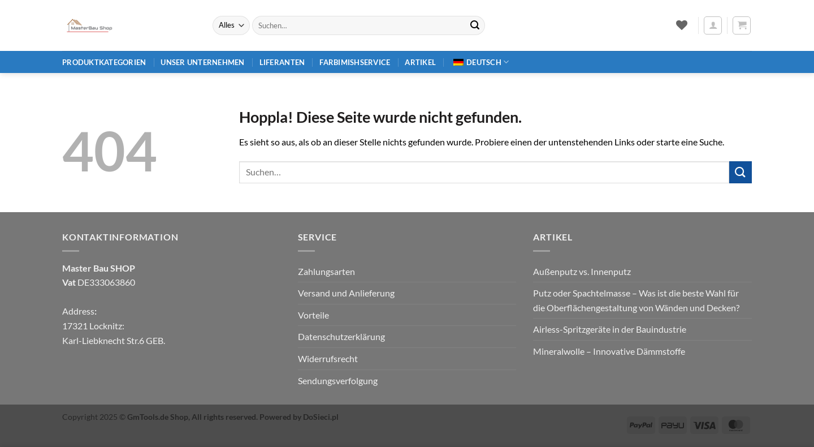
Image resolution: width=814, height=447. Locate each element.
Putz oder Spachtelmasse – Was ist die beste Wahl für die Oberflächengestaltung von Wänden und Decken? (636, 300)
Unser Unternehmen (202, 62)
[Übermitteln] (474, 25)
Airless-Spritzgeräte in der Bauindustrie (609, 329)
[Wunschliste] (681, 25)
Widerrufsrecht (328, 358)
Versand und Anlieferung (346, 292)
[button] (713, 25)
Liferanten (282, 62)
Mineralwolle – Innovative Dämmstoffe (609, 351)
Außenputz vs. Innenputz (582, 271)
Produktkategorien (104, 62)
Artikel (420, 62)
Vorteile (313, 315)
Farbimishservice (354, 62)
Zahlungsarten (326, 271)
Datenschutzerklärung (341, 336)
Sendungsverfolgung (338, 380)
